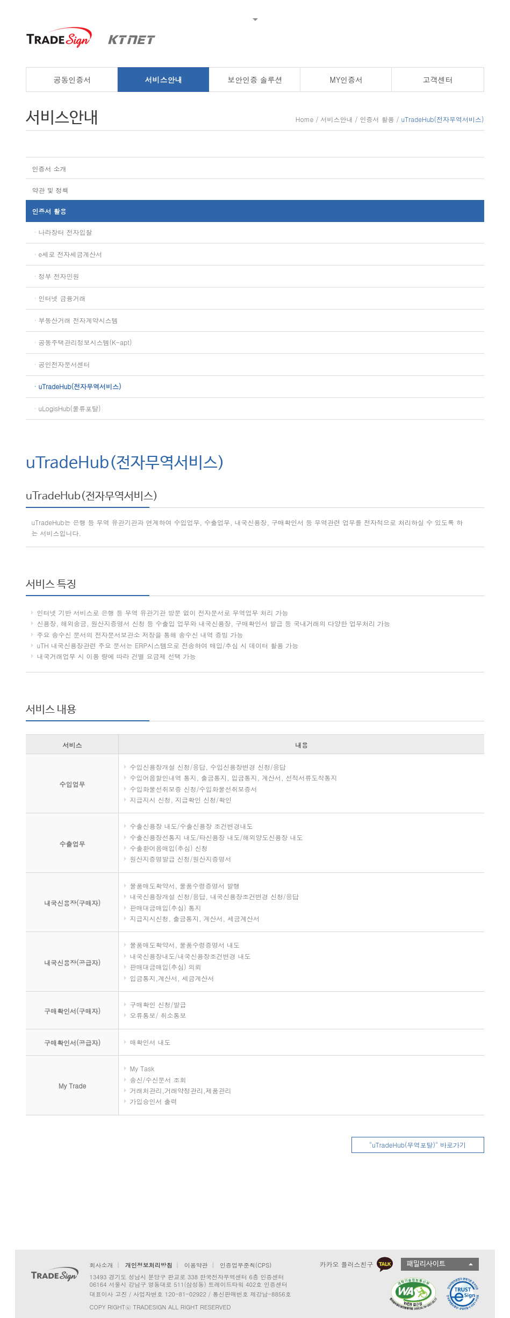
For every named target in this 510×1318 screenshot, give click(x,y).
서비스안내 (336, 119)
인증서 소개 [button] (49, 168)
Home (305, 119)
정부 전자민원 (58, 276)
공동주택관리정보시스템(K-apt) (85, 342)
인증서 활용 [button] (49, 211)
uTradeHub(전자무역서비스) (79, 386)
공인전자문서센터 (64, 364)
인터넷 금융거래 (61, 298)
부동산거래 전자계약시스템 (78, 320)
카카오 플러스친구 (356, 1264)
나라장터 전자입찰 (65, 232)
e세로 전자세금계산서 (70, 254)
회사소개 (101, 1265)
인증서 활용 (377, 119)
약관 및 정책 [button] (50, 190)
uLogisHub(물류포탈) (69, 408)
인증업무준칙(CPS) (245, 1265)
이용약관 (196, 1265)
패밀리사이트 (426, 1264)
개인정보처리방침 (149, 1265)
